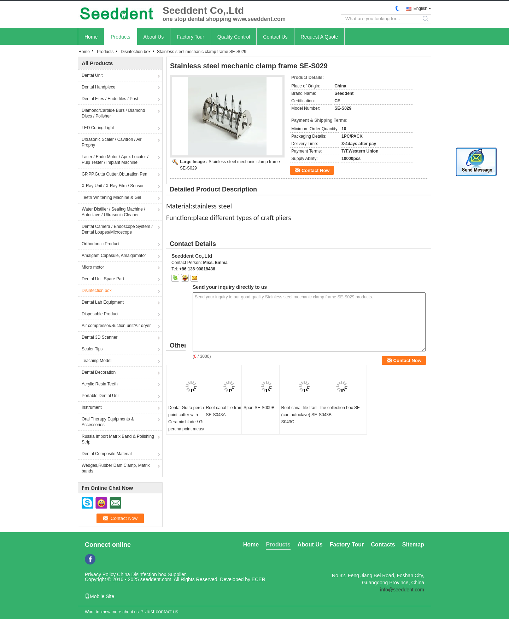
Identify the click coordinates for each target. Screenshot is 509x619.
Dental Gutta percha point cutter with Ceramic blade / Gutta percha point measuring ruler (190, 422)
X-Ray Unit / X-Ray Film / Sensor (113, 185)
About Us (154, 37)
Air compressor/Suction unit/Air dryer (116, 325)
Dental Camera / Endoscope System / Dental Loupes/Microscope (117, 229)
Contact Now (315, 170)
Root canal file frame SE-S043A (225, 411)
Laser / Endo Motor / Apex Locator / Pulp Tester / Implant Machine (115, 159)
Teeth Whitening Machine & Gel (111, 197)
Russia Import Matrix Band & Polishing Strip (118, 439)
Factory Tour (190, 37)
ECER (258, 579)
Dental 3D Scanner (99, 337)
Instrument (92, 407)
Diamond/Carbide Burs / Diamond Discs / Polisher (113, 113)
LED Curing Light (98, 127)
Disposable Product (100, 313)
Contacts (383, 544)
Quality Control (233, 37)
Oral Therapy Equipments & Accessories (108, 422)
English (420, 8)
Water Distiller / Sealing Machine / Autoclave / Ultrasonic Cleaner (113, 212)
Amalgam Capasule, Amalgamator (114, 255)
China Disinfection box (141, 574)
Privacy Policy (100, 574)
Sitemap (413, 544)
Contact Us (275, 37)
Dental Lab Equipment (103, 302)
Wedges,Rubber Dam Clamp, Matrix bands (116, 468)
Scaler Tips (92, 348)
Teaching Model (96, 360)
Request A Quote (319, 37)
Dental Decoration (99, 372)
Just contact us (161, 611)
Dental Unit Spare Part (103, 278)
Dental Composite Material (106, 453)
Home (91, 37)
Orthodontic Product (100, 243)
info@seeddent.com (402, 589)
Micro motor (93, 267)
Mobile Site (99, 596)
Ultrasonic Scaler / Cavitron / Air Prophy (111, 142)
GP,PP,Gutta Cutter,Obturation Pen (114, 174)
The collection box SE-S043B (340, 411)
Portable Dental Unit (100, 395)
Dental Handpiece (98, 87)
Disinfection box (136, 51)
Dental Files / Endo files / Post (110, 98)
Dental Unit (92, 75)
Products (120, 37)
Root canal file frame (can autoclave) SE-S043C (300, 414)
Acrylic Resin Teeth (100, 384)
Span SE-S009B (259, 407)
